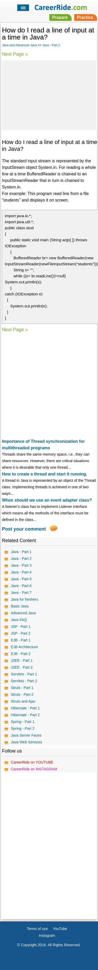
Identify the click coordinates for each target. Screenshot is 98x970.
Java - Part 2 (51, 45)
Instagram (47, 935)
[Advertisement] (49, 94)
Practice (85, 17)
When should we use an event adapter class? (47, 500)
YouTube (60, 929)
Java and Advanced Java (19, 45)
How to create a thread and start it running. (44, 474)
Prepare (60, 17)
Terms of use (37, 929)
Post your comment (24, 529)
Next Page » (15, 54)
